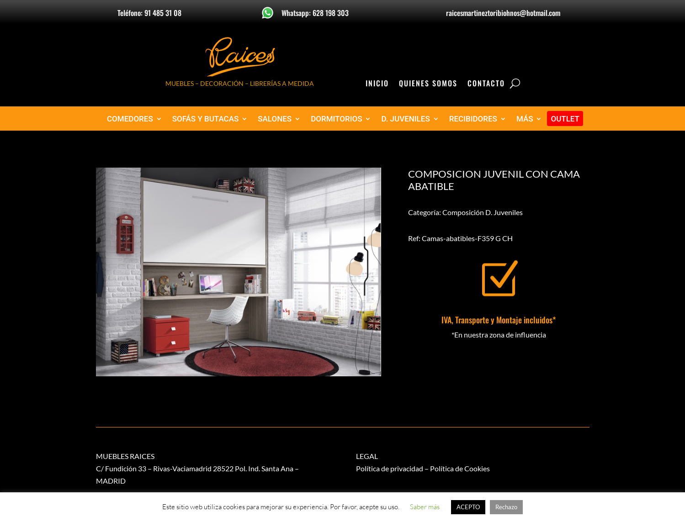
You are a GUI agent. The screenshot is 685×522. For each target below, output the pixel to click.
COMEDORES (130, 119)
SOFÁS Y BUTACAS (205, 119)
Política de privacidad (389, 468)
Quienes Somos (428, 84)
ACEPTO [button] (468, 507)
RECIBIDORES (473, 119)
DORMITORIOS (336, 119)
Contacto (486, 84)
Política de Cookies (460, 468)
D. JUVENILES (405, 119)
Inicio (377, 84)
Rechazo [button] (506, 507)
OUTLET (565, 119)
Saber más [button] (425, 506)
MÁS (524, 119)
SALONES (275, 119)
